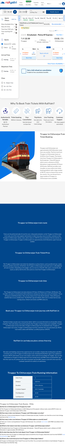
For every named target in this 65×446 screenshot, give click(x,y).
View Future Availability (56, 63)
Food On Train (36, 3)
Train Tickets (21, 3)
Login (62, 4)
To (19, 10)
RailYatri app (11, 417)
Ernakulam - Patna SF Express (37, 35)
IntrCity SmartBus (28, 3)
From (5, 10)
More (49, 3)
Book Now (29, 57)
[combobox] (7, 12)
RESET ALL (14, 19)
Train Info (43, 3)
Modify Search (54, 12)
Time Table (60, 35)
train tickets (44, 421)
